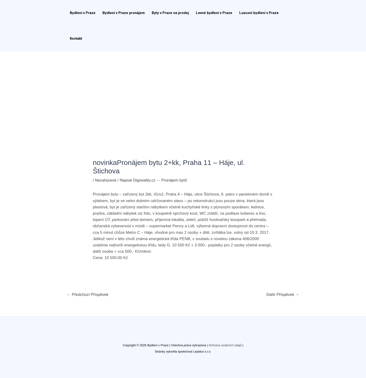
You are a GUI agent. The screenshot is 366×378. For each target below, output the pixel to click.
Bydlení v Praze (82, 13)
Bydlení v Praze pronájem (123, 13)
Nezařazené (105, 180)
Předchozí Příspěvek (88, 294)
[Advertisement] (183, 86)
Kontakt (76, 38)
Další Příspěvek (282, 294)
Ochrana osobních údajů (225, 345)
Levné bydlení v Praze (214, 13)
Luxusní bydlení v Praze (259, 13)
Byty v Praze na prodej (170, 13)
